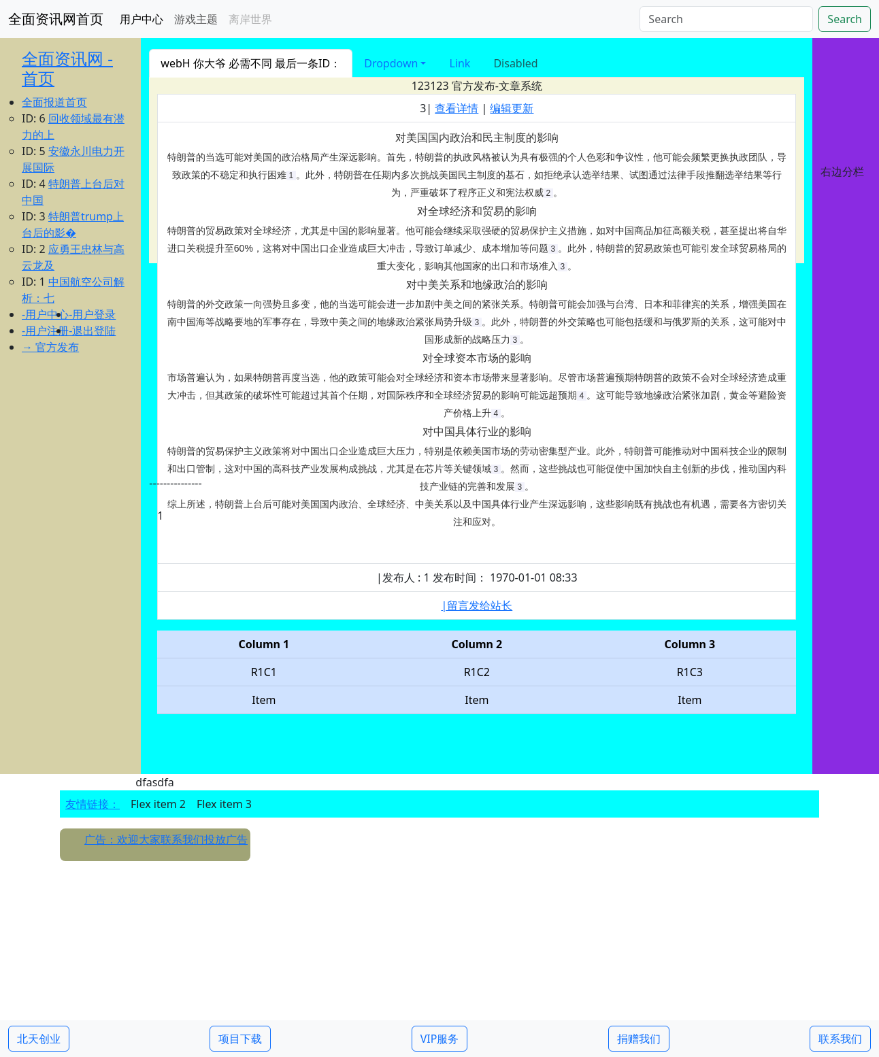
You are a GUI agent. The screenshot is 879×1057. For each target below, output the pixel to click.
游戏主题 (196, 19)
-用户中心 (45, 314)
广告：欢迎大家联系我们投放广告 (166, 839)
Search (844, 19)
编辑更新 (511, 108)
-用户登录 (92, 314)
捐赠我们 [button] (639, 1038)
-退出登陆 (92, 330)
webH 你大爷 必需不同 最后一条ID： (251, 63)
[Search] (726, 19)
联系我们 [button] (840, 1038)
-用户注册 (45, 330)
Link (459, 63)
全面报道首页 (54, 102)
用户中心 (141, 19)
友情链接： (92, 803)
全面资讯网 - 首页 (67, 68)
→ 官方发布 (50, 346)
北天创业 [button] (39, 1038)
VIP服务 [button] (439, 1038)
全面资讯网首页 (55, 19)
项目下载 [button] (240, 1038)
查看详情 (456, 108)
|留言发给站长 (476, 605)
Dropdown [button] (391, 63)
